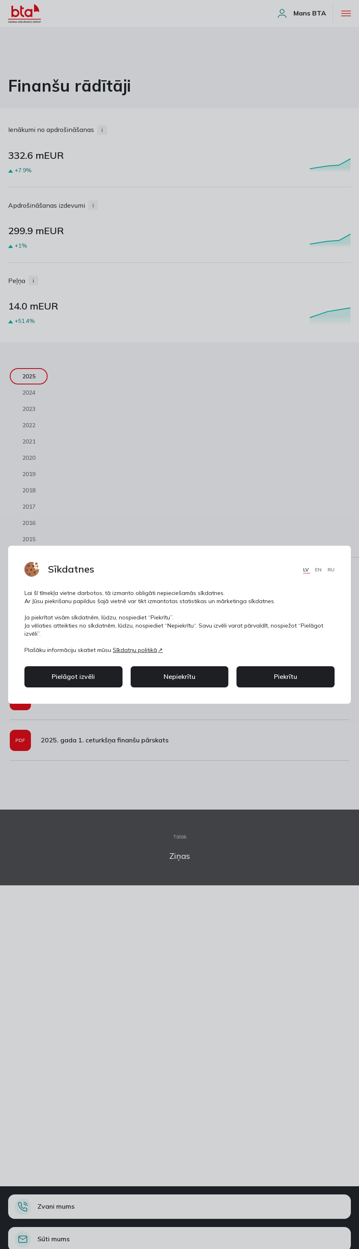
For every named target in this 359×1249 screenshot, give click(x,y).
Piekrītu (285, 676)
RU (331, 569)
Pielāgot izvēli (73, 676)
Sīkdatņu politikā (135, 650)
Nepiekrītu (179, 676)
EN (319, 569)
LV (306, 569)
